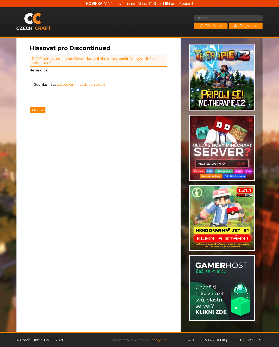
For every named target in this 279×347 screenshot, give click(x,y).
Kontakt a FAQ (213, 340)
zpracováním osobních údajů (81, 84)
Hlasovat (37, 110)
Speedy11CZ (158, 340)
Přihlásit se (210, 26)
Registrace (245, 26)
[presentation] (61, 98)
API (191, 340)
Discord (254, 340)
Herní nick (39, 70)
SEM (166, 4)
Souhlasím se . (70, 84)
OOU (236, 340)
